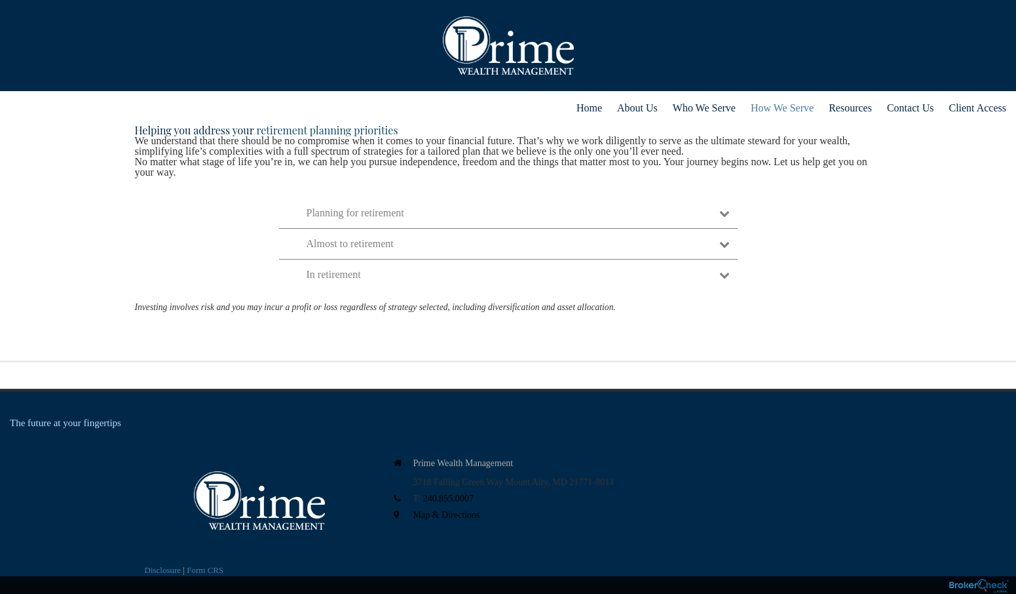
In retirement (518, 274)
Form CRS (205, 570)
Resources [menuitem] (850, 107)
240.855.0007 (448, 499)
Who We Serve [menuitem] (704, 107)
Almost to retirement (518, 243)
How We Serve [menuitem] (782, 107)
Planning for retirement (518, 212)
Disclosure (163, 570)
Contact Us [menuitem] (910, 107)
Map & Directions (446, 515)
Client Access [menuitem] (977, 107)
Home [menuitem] (589, 107)
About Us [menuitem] (637, 107)
